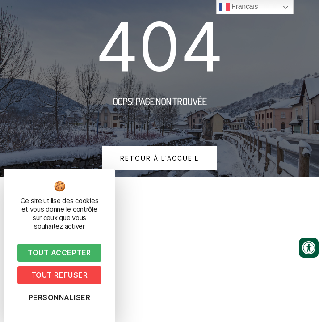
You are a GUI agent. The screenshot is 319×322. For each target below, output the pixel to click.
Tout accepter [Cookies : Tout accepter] (59, 252)
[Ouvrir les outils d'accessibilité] (309, 248)
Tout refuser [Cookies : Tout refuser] (59, 275)
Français (238, 7)
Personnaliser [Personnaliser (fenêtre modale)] (60, 297)
